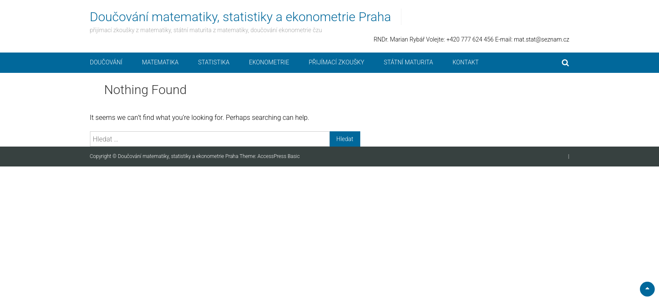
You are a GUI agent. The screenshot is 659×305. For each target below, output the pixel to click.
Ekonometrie (269, 62)
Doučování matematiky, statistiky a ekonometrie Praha (240, 16)
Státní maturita (408, 62)
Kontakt (465, 62)
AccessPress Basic (279, 156)
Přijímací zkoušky (336, 62)
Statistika (214, 62)
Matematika (160, 62)
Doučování (106, 62)
